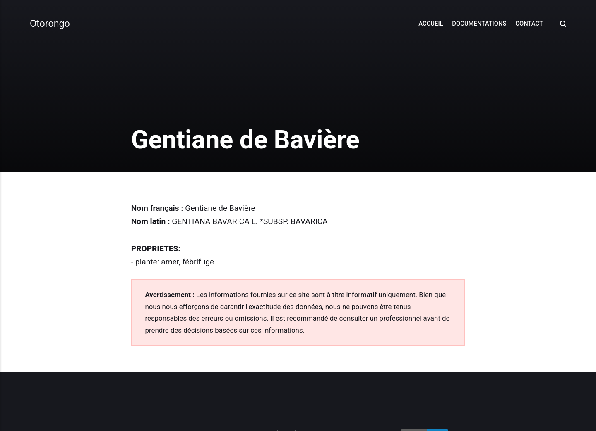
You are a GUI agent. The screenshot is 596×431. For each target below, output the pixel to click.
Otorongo (50, 23)
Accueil (430, 23)
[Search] (560, 23)
